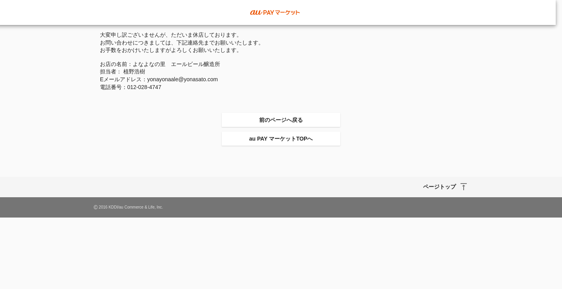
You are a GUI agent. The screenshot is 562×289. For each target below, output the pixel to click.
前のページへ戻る (281, 120)
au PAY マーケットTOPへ (281, 139)
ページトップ (439, 187)
